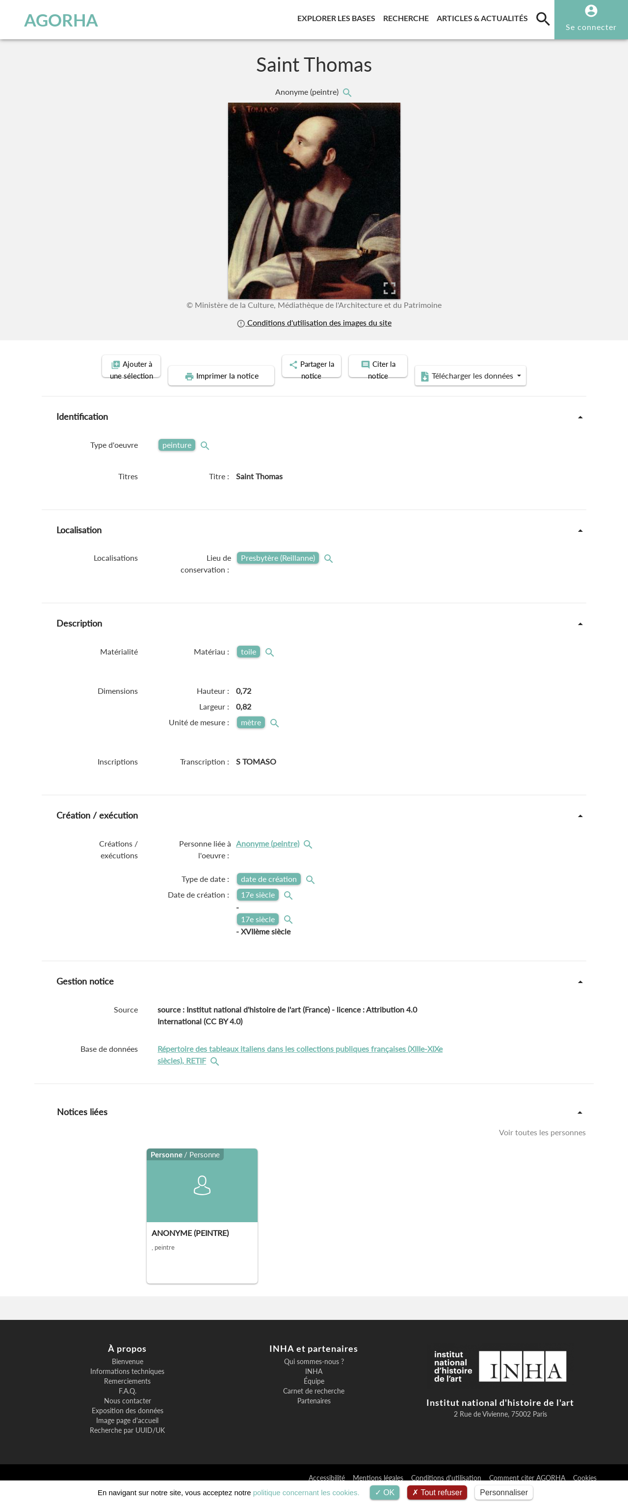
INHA (313, 1386)
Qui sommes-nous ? (314, 1376)
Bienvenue (127, 1376)
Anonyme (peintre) (307, 91)
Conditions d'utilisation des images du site (314, 322)
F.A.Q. (127, 1405)
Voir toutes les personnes (542, 1146)
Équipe (314, 1396)
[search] (543, 18)
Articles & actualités (484, 16)
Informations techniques (127, 1386)
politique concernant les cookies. (306, 1492)
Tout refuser (437, 1492)
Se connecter (591, 26)
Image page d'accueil (127, 1435)
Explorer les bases (338, 16)
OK (385, 1492)
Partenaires (314, 1415)
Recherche (408, 16)
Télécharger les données (424, 390)
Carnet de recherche (313, 1405)
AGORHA (56, 19)
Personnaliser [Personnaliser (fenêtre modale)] (504, 1492)
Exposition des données (127, 1425)
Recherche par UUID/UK (127, 1445)
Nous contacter (127, 1415)
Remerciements (127, 1396)
